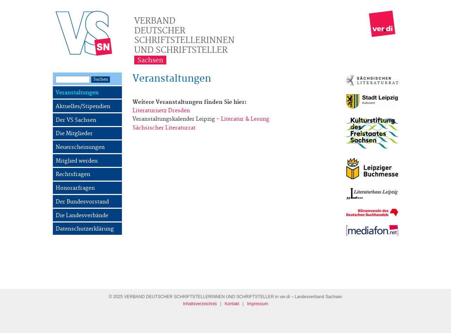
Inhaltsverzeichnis (200, 303)
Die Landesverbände (82, 215)
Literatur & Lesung (245, 119)
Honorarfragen (75, 188)
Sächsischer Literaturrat (164, 128)
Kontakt (232, 303)
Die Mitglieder (74, 133)
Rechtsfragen (73, 174)
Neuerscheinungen (80, 147)
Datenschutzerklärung (85, 229)
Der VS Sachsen (76, 120)
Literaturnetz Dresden (161, 110)
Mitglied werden (77, 161)
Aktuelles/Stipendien (83, 106)
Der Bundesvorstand (82, 202)
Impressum (257, 303)
